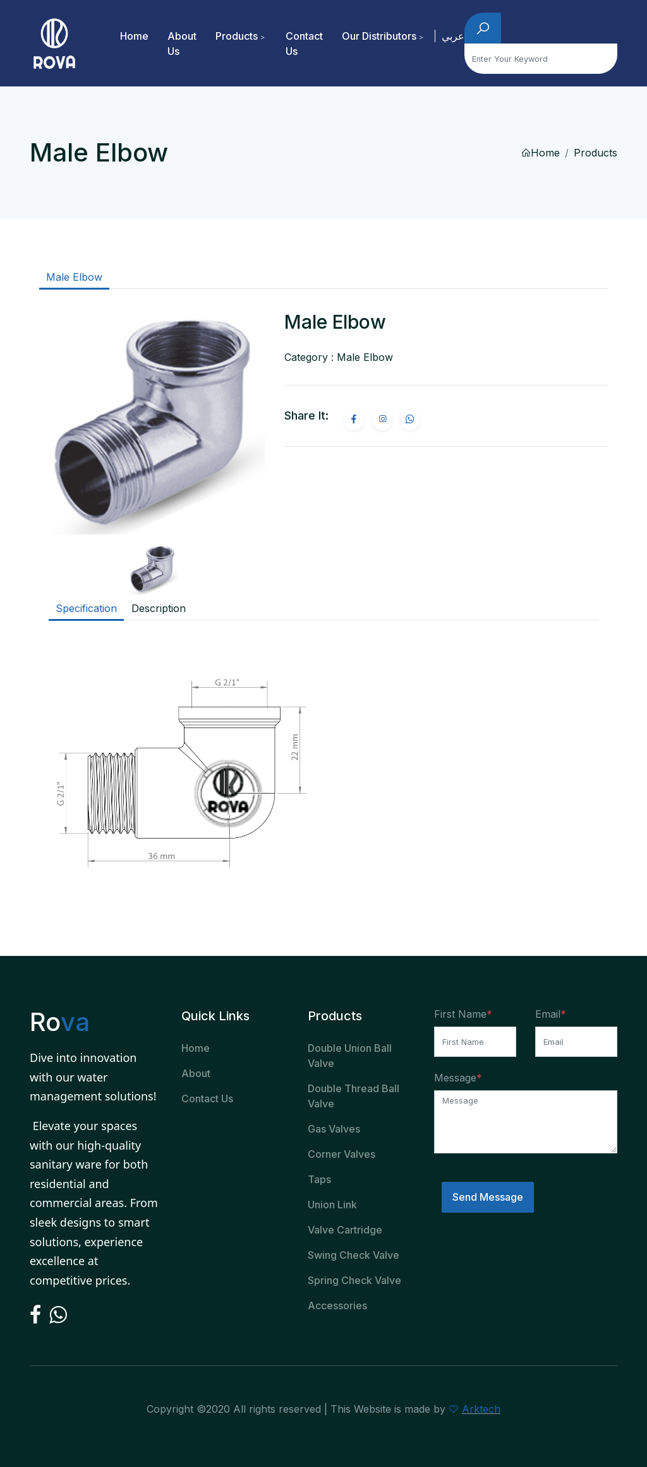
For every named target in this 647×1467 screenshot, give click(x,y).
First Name (460, 1014)
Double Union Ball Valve (350, 1055)
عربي (453, 36)
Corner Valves (341, 1154)
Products (236, 36)
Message (455, 1077)
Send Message (487, 1197)
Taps (319, 1179)
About (195, 1073)
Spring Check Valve (354, 1280)
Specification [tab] (86, 608)
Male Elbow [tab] (74, 277)
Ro (59, 1021)
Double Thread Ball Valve (353, 1096)
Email (547, 1014)
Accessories (337, 1305)
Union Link (332, 1204)
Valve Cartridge (345, 1229)
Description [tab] (158, 608)
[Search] (540, 59)
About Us (182, 43)
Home (134, 36)
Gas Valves (334, 1128)
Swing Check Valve (353, 1255)
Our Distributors (379, 36)
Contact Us (304, 43)
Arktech (481, 1409)
